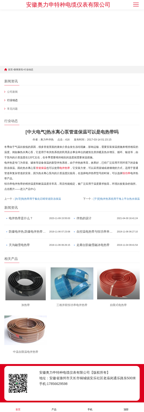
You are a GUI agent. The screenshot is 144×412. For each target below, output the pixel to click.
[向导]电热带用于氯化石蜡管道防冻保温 (38, 198)
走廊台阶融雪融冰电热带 (93, 245)
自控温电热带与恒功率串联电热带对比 (95, 231)
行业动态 (28, 69)
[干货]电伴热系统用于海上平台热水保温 (117, 198)
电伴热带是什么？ (21, 218)
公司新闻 (12, 91)
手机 (90, 407)
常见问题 (12, 108)
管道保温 (41, 167)
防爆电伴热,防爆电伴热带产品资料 (28, 231)
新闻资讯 (18, 69)
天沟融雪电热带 (19, 245)
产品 (54, 407)
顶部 (126, 407)
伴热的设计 (84, 218)
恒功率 (126, 173)
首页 (10, 69)
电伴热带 (64, 167)
